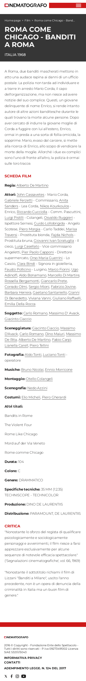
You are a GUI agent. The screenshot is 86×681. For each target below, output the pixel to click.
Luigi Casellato (27, 246)
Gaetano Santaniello (50, 292)
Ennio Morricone (58, 369)
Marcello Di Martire (63, 275)
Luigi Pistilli (14, 217)
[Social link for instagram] (17, 676)
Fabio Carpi (61, 339)
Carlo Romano (35, 313)
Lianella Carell (16, 345)
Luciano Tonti (54, 354)
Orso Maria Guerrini (46, 258)
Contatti (12, 662)
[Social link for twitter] (6, 676)
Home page (13, 20)
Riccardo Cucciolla (32, 212)
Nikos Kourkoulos (54, 206)
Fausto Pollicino (18, 269)
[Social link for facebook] (11, 676)
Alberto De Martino (32, 185)
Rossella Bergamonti (22, 281)
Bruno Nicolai (32, 369)
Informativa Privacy (23, 658)
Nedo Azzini (37, 388)
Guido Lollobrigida (49, 223)
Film (28, 20)
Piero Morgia (29, 229)
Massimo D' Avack (64, 313)
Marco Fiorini (59, 269)
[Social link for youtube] (23, 676)
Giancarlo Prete (54, 281)
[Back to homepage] (16, 637)
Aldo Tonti (33, 354)
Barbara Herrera (18, 292)
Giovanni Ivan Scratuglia (54, 240)
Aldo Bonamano (32, 275)
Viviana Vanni (39, 298)
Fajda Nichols (62, 235)
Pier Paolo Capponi (38, 252)
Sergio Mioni (39, 286)
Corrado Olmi (16, 286)
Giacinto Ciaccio (18, 319)
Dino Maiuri (54, 334)
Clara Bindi (26, 263)
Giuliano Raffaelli (67, 298)
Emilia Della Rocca (20, 304)
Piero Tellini (39, 345)
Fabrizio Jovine (63, 286)
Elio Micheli (31, 397)
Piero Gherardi (54, 397)
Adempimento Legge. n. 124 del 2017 (35, 668)
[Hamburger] (78, 5)
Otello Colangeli (39, 379)
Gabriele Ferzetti (18, 200)
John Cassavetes (30, 194)
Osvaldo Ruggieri (58, 217)
